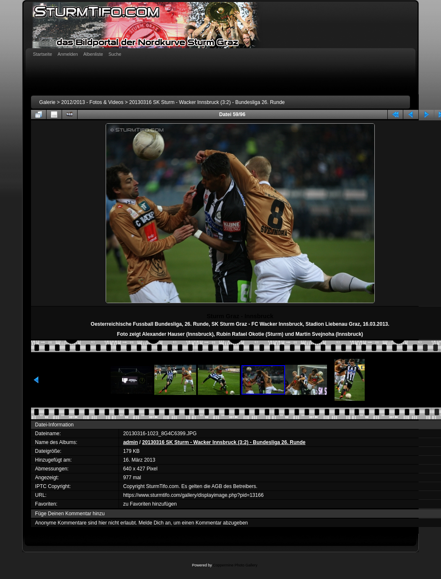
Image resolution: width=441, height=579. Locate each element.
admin (130, 442)
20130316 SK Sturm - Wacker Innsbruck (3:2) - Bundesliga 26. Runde (207, 102)
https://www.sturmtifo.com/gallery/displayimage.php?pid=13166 (193, 495)
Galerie (47, 102)
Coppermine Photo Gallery (235, 565)
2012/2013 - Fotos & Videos (92, 102)
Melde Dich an (154, 523)
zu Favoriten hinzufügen (150, 504)
